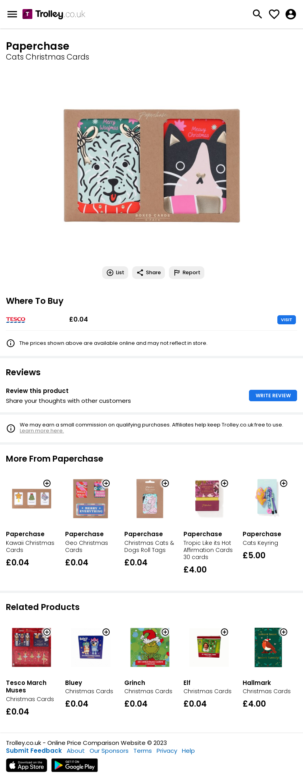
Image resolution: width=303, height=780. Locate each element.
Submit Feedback (34, 750)
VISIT (286, 319)
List (115, 273)
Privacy (167, 750)
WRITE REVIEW (273, 395)
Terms (142, 750)
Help (188, 750)
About (76, 750)
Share (148, 273)
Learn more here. (42, 430)
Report (186, 273)
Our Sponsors (109, 750)
